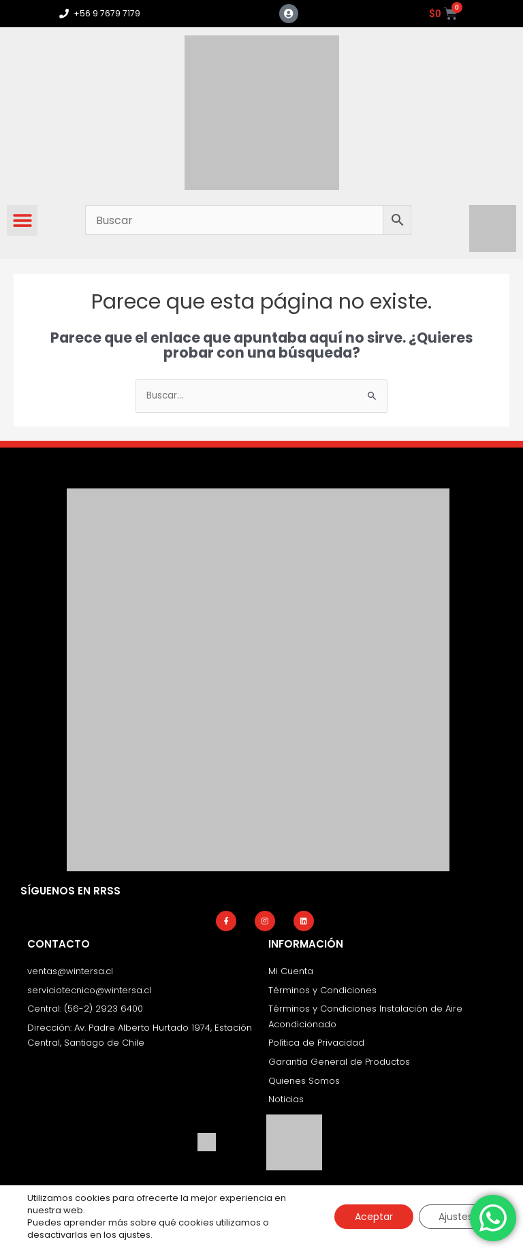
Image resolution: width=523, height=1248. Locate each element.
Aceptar (373, 1216)
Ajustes (456, 1216)
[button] (22, 220)
